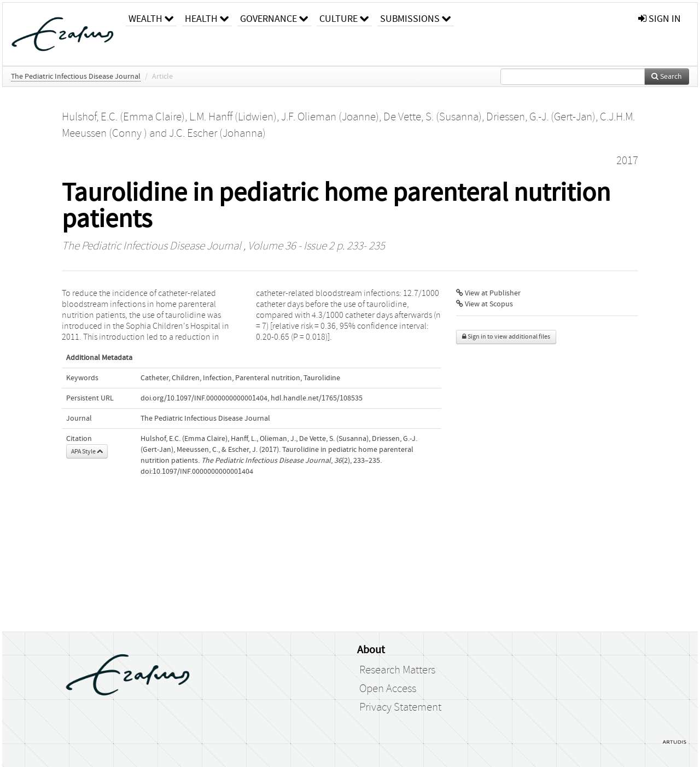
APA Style (87, 451)
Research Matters (397, 670)
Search (666, 76)
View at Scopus (484, 304)
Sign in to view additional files (506, 336)
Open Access (387, 688)
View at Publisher (488, 293)
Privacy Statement (400, 707)
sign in (659, 19)
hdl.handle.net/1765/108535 (317, 398)
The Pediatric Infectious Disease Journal (76, 76)
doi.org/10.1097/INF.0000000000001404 (204, 398)
